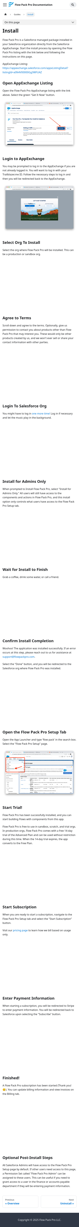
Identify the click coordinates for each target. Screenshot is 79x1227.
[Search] (73, 4)
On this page (12, 22)
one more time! (41, 413)
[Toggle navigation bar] (5, 4)
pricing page (20, 930)
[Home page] (6, 14)
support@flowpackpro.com (19, 656)
